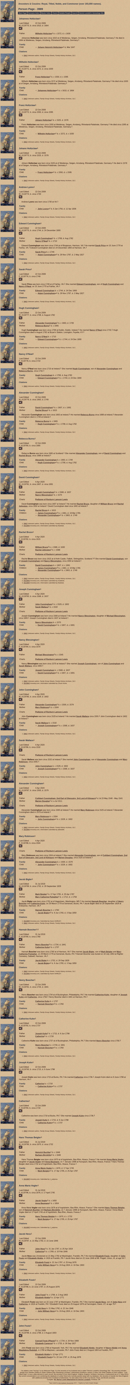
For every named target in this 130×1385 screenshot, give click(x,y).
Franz (42, 77)
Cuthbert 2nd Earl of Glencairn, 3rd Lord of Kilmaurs (65, 798)
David (44, 408)
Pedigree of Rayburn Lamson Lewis (51, 499)
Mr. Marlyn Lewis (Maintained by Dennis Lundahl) (72, 1379)
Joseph (44, 492)
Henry (42, 945)
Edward (86, 284)
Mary (42, 707)
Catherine (38, 904)
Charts (54, 13)
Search (74, 13)
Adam (46, 255)
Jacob (43, 913)
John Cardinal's (62, 1383)
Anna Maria (115, 1159)
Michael (116, 616)
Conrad (45, 1341)
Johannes (47, 90)
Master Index (46, 13)
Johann (43, 120)
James (47, 513)
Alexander (46, 323)
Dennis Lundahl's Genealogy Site (91, 13)
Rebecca (42, 326)
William (106, 504)
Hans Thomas (115, 1208)
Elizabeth (102, 1256)
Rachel (41, 410)
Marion (42, 801)
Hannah (99, 901)
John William (46, 1265)
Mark (41, 894)
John (43, 209)
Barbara (43, 1155)
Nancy (41, 241)
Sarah (100, 246)
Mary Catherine (46, 897)
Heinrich (43, 1152)
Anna (52, 1162)
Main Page (22, 13)
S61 (25, 55)
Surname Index (33, 13)
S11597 (27, 526)
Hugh (43, 238)
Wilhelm (43, 34)
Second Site (70, 1383)
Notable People (64, 13)
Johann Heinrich (50, 47)
